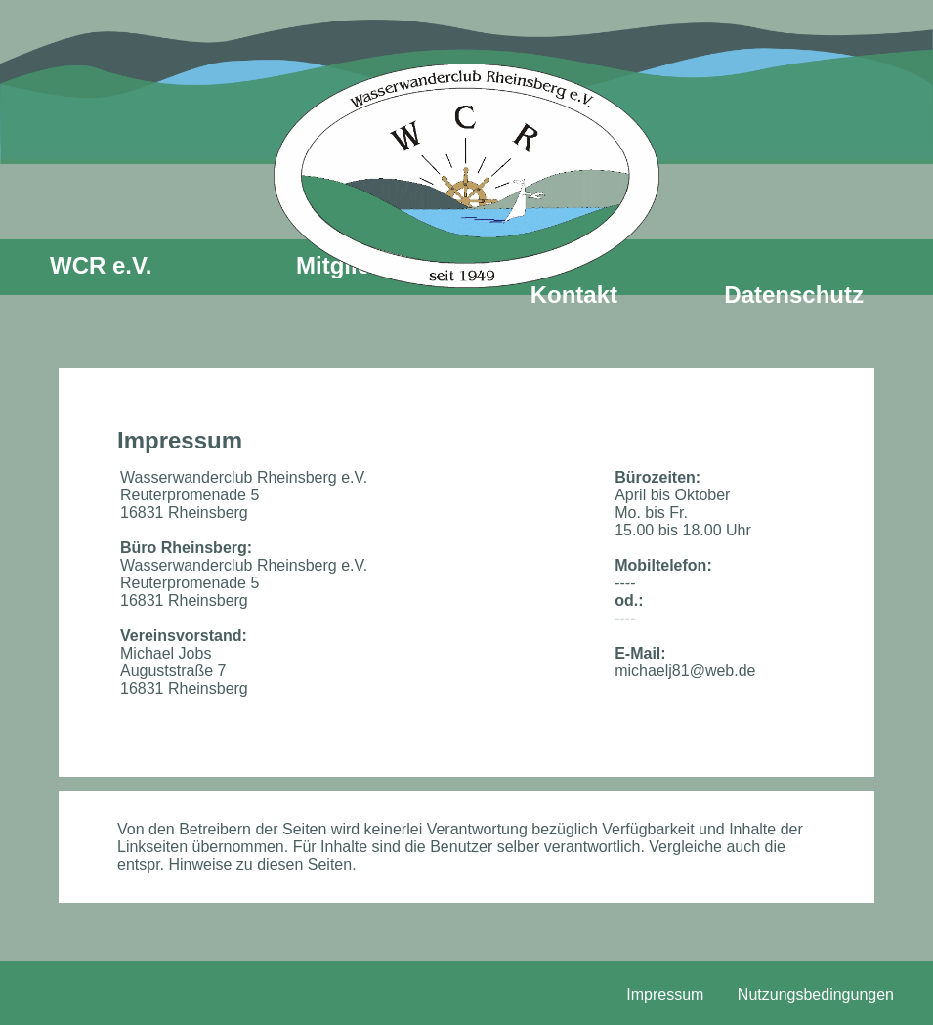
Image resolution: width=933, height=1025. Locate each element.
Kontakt (573, 294)
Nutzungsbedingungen (816, 994)
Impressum (664, 994)
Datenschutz (794, 294)
